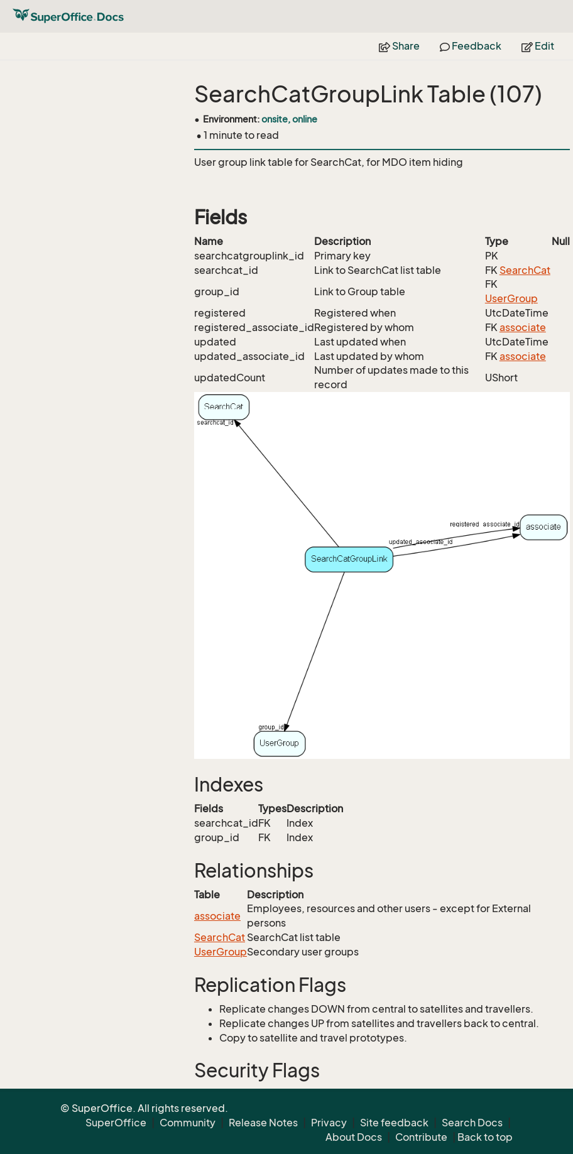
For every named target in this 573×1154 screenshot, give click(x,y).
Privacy (329, 1122)
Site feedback (394, 1122)
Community (188, 1122)
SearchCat (524, 270)
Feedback (470, 46)
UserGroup (511, 298)
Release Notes (263, 1122)
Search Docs (472, 1122)
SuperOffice (115, 1122)
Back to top (485, 1137)
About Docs (353, 1137)
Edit (537, 46)
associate (522, 327)
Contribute (421, 1137)
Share (399, 46)
